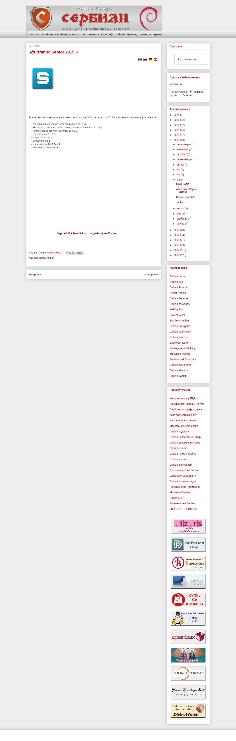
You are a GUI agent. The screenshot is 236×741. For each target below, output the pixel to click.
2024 (177, 114)
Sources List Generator (183, 359)
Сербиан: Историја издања (186, 409)
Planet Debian (178, 292)
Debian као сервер (181, 464)
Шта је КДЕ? (177, 497)
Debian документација (183, 481)
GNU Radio (182, 183)
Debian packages (180, 303)
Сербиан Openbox (67, 34)
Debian (120, 34)
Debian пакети (178, 459)
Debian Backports (180, 326)
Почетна (33, 34)
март (180, 213)
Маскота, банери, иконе (184, 426)
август (181, 164)
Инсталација (90, 34)
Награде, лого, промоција (185, 486)
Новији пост (35, 274)
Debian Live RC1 (186, 197)
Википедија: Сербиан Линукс (187, 403)
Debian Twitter (178, 375)
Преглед (132, 34)
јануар (181, 223)
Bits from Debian (179, 320)
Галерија (107, 34)
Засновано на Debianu (183, 503)
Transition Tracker (180, 353)
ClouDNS (191, 508)
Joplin (179, 202)
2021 (177, 129)
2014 (177, 250)
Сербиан (47, 34)
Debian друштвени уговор (185, 442)
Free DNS (175, 508)
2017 (177, 235)
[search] (191, 59)
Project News (177, 315)
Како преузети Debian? (183, 414)
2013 (177, 255)
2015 (177, 244)
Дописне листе (178, 448)
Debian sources (179, 337)
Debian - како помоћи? (183, 453)
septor (41, 257)
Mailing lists (176, 309)
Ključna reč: (176, 84)
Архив (157, 34)
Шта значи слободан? (183, 475)
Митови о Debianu (180, 492)
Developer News (179, 342)
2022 (177, 124)
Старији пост (151, 274)
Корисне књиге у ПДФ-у (184, 398)
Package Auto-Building (183, 348)
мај (179, 179)
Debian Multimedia (180, 331)
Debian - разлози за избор (185, 437)
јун (179, 174)
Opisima (187, 95)
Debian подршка (179, 431)
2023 (177, 119)
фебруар (182, 218)
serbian (50, 257)
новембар (183, 149)
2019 (177, 140)
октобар (182, 154)
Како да (146, 34)
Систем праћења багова (184, 470)
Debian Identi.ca (179, 370)
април (181, 208)
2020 (177, 134)
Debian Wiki (177, 281)
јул (179, 169)
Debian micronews (180, 364)
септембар (183, 159)
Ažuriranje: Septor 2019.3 (186, 191)
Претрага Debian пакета (185, 77)
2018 (177, 230)
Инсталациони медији (183, 420)
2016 (177, 240)
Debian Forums (178, 287)
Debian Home (178, 276)
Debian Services (179, 298)
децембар (183, 144)
